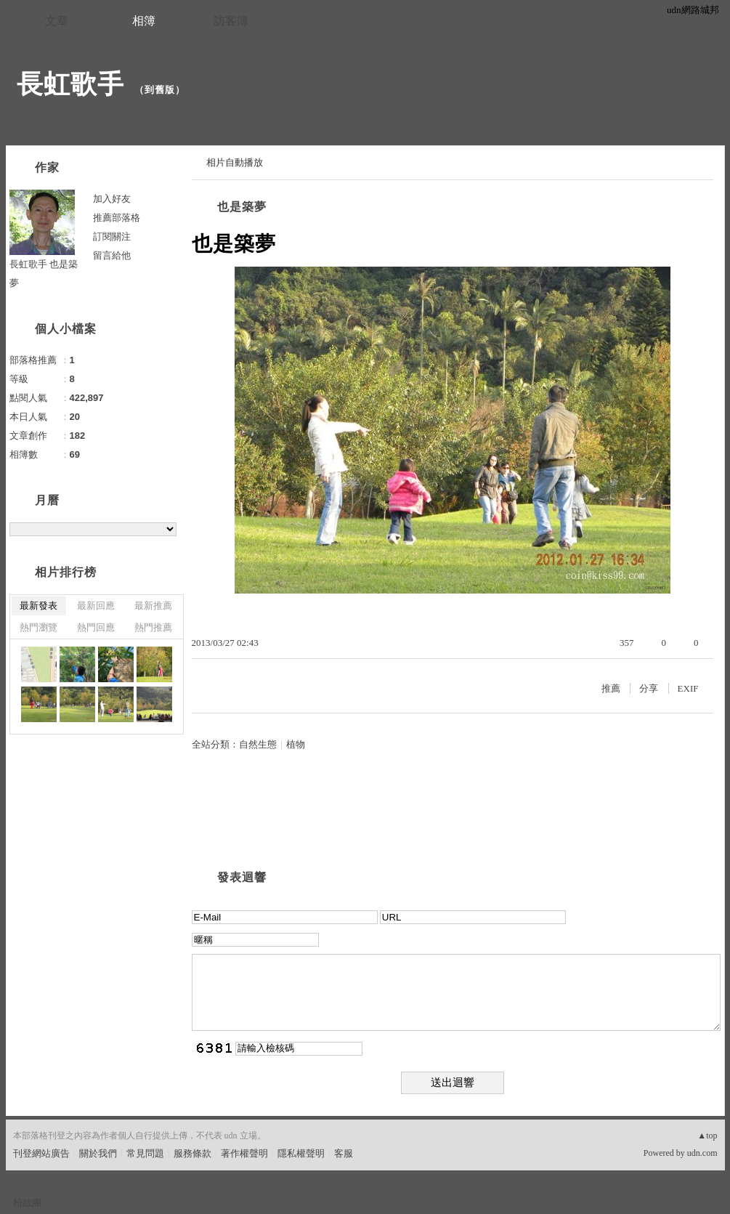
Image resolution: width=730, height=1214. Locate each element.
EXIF (688, 688)
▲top (707, 1135)
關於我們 (98, 1153)
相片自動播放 (234, 162)
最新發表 (38, 605)
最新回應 (96, 605)
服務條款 (192, 1153)
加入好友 (112, 198)
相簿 (143, 21)
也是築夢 (242, 207)
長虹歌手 (70, 84)
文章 (56, 21)
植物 (295, 744)
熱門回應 (96, 627)
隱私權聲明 (301, 1153)
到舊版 (160, 89)
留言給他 (112, 255)
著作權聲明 (244, 1153)
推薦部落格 (116, 217)
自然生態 (258, 744)
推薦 (610, 688)
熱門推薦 (153, 627)
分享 (648, 688)
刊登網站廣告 (41, 1153)
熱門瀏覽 (38, 627)
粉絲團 (27, 1202)
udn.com (702, 1153)
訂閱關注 (112, 236)
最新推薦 (153, 605)
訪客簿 (231, 21)
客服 (343, 1153)
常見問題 (145, 1153)
